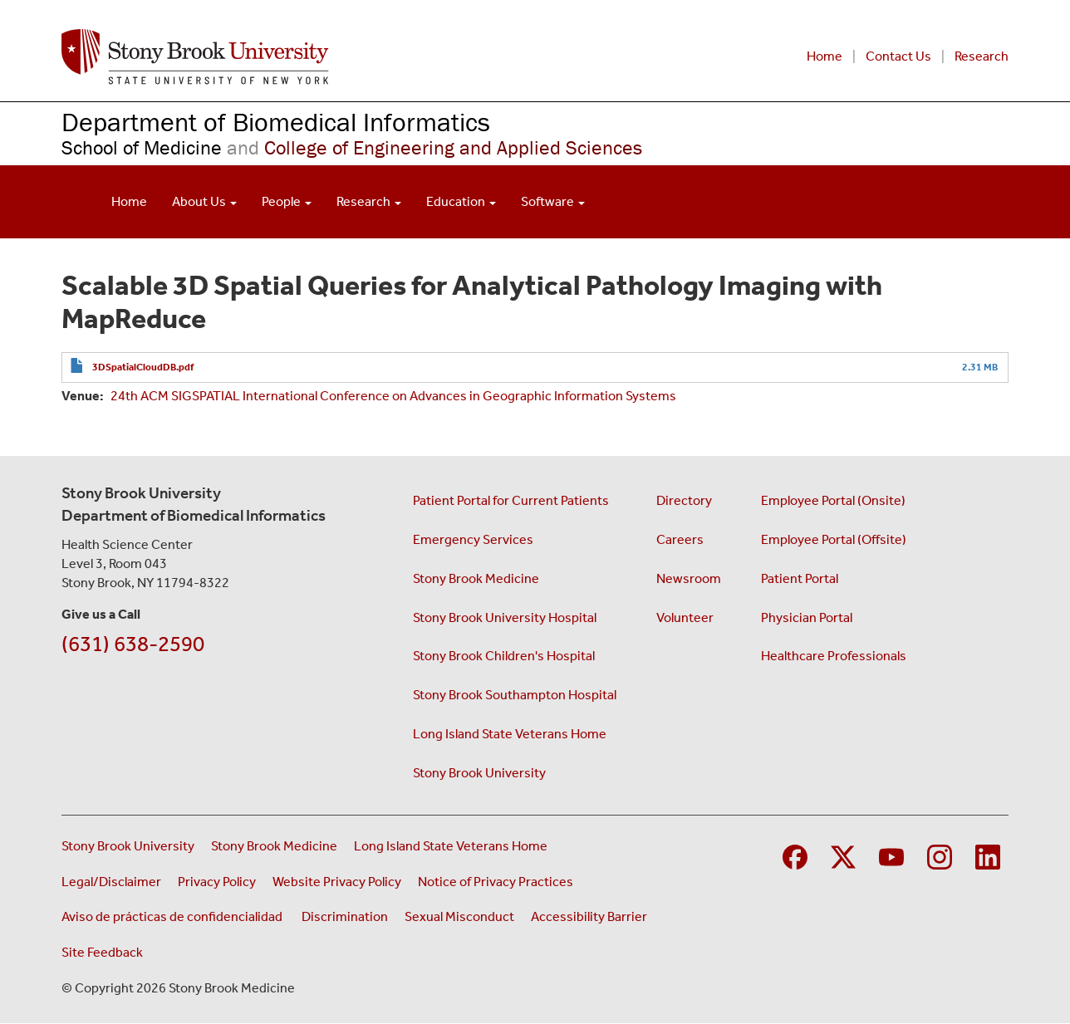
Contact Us (898, 56)
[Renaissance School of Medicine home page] (333, 57)
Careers (680, 539)
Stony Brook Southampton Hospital (514, 695)
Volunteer (685, 617)
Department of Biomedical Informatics (275, 121)
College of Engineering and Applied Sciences (432, 147)
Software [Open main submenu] (553, 201)
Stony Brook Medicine (476, 578)
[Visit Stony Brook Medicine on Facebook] (795, 855)
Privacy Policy (217, 881)
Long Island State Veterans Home (509, 734)
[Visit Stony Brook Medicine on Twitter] (843, 855)
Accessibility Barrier (589, 916)
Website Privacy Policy (336, 881)
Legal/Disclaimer (111, 881)
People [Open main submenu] (287, 201)
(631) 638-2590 (132, 644)
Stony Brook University (479, 773)
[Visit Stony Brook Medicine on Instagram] (939, 855)
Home (824, 56)
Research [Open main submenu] (368, 201)
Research (982, 56)
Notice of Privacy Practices (495, 881)
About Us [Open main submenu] (204, 201)
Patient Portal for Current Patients (511, 500)
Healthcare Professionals (833, 656)
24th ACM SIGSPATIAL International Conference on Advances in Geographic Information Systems (393, 396)
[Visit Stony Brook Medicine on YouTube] (891, 855)
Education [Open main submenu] (461, 201)
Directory (684, 500)
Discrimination (345, 916)
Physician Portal (806, 617)
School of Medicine (141, 147)
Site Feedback (102, 952)
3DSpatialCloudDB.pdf (143, 367)
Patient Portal (799, 578)
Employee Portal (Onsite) (833, 500)
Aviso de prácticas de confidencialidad (173, 916)
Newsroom (688, 578)
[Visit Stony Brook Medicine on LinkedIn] (988, 855)
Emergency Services (473, 539)
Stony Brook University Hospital (504, 617)
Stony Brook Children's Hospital (504, 656)
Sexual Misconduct (459, 916)
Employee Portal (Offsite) (833, 539)
